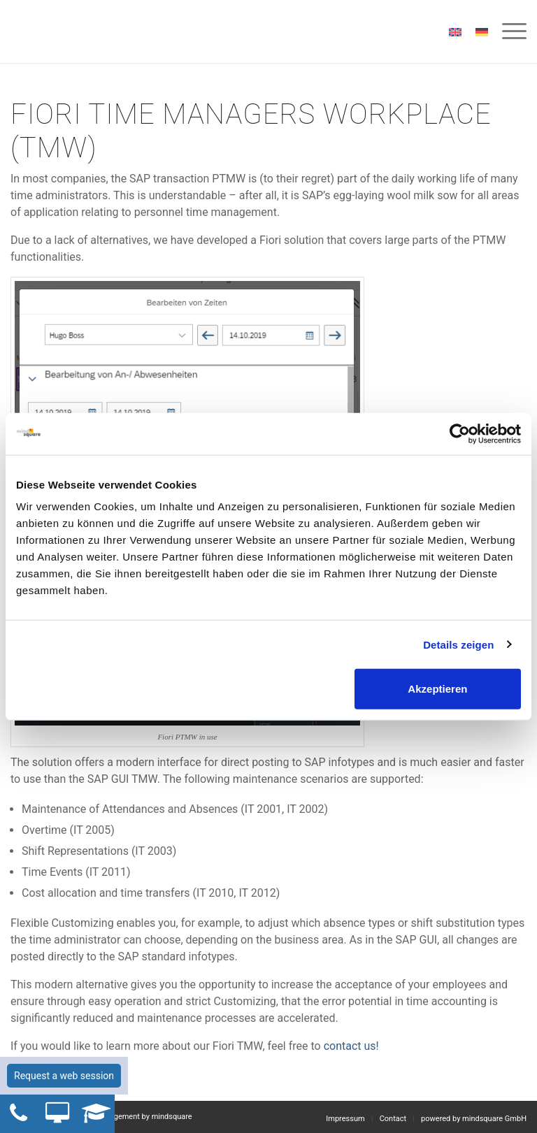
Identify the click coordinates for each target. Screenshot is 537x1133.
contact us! (350, 1046)
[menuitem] (507, 31)
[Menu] (507, 31)
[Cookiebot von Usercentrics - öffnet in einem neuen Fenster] (460, 433)
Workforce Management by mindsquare (124, 1116)
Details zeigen (458, 644)
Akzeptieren (437, 689)
